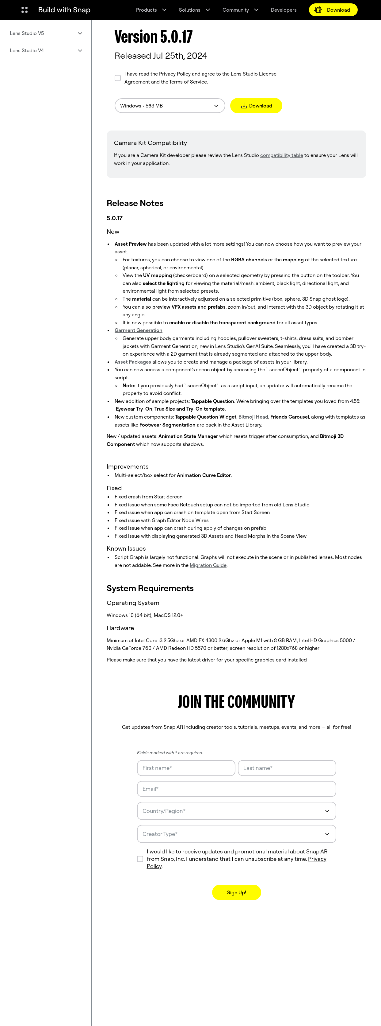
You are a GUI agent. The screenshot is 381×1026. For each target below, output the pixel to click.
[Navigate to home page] (64, 9)
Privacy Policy (175, 74)
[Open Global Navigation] (24, 10)
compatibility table (281, 155)
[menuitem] (46, 33)
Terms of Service (188, 82)
